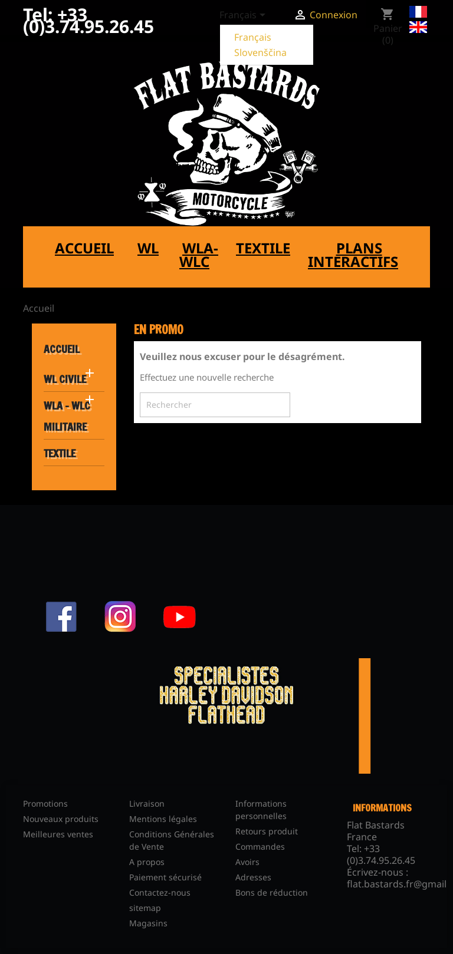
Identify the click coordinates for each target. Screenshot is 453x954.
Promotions (45, 803)
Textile (263, 248)
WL (148, 248)
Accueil (84, 248)
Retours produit (266, 831)
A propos (147, 861)
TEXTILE (60, 453)
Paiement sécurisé (165, 877)
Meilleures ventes (58, 834)
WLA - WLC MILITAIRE (67, 416)
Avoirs (247, 861)
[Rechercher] (215, 404)
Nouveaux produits (61, 818)
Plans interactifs (353, 254)
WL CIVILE (65, 379)
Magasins (148, 923)
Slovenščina (260, 52)
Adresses (253, 877)
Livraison (147, 803)
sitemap (145, 907)
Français (252, 37)
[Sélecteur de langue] (244, 16)
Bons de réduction (271, 892)
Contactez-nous (160, 892)
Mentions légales (163, 818)
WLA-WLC (198, 254)
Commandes (260, 846)
